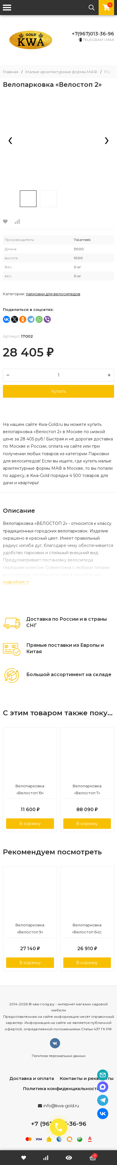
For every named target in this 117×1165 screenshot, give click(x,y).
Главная (10, 72)
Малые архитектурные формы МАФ (61, 72)
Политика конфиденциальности (61, 1088)
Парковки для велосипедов (53, 293)
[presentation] (10, 141)
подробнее (16, 581)
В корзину (30, 823)
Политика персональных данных (58, 1056)
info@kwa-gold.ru (61, 1105)
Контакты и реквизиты (86, 1078)
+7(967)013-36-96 (93, 34)
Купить (58, 391)
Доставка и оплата (31, 1078)
